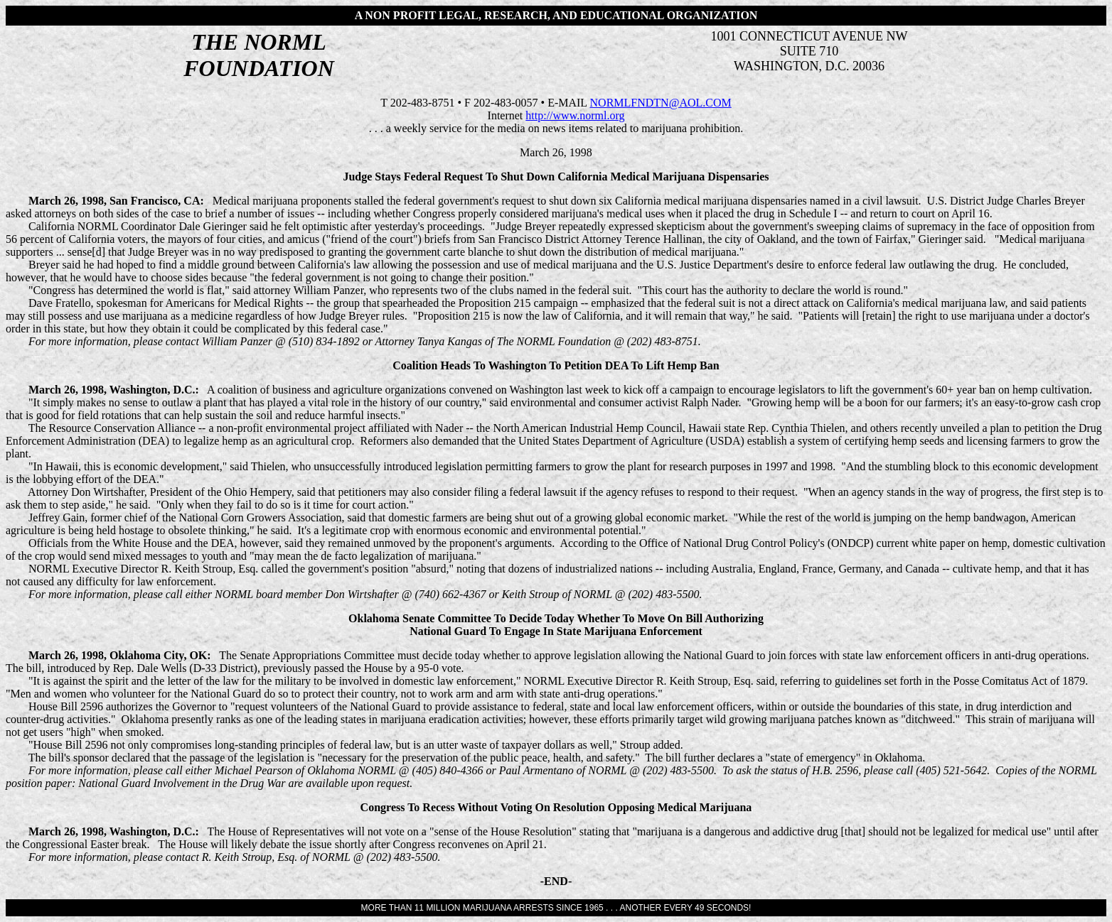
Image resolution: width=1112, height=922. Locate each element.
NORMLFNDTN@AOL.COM (661, 103)
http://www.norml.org (574, 115)
